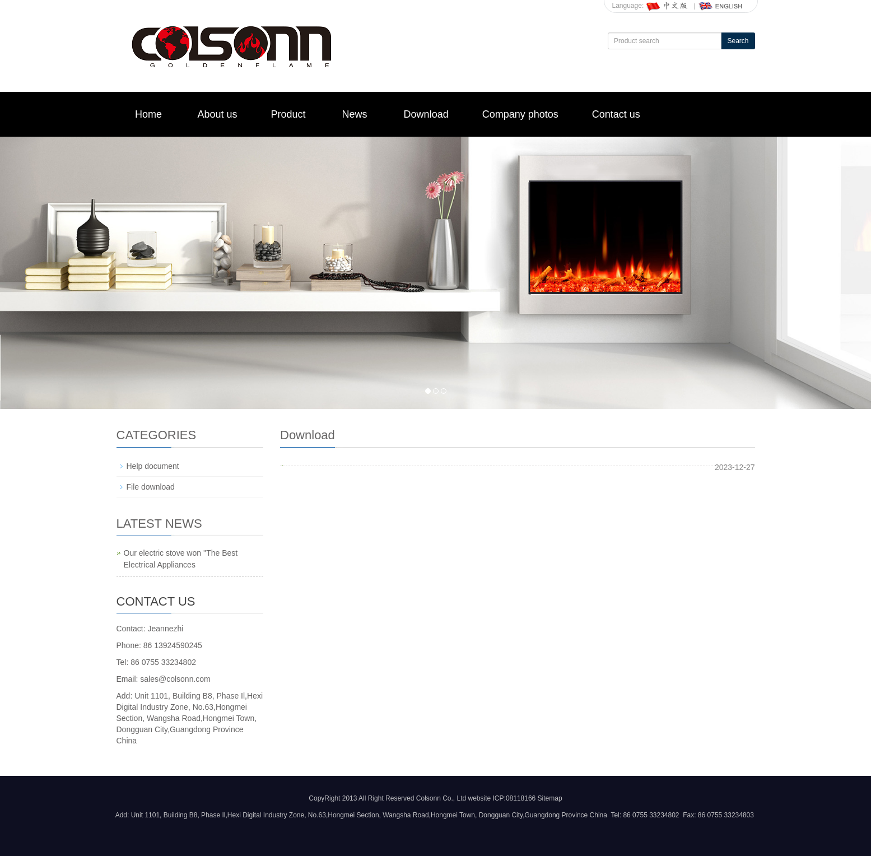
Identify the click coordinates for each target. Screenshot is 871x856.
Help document (153, 466)
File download (151, 486)
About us (217, 114)
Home (148, 114)
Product (288, 114)
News (354, 114)
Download (426, 114)
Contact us (616, 114)
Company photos (520, 114)
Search (737, 41)
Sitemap (550, 798)
